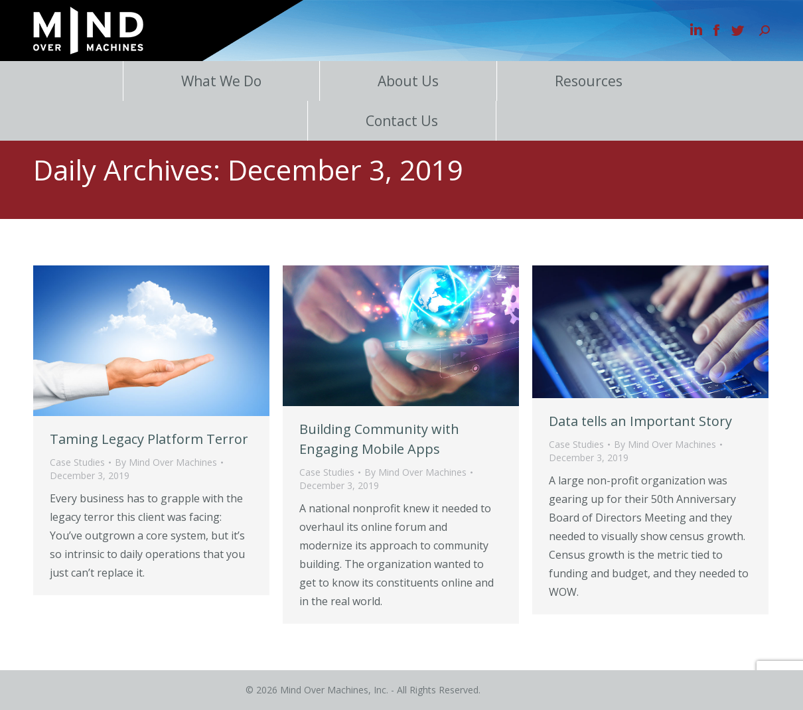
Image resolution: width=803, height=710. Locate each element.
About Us (408, 81)
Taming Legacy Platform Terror (149, 439)
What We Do (221, 81)
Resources (588, 81)
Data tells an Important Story (640, 421)
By (166, 462)
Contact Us (402, 120)
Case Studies (77, 462)
